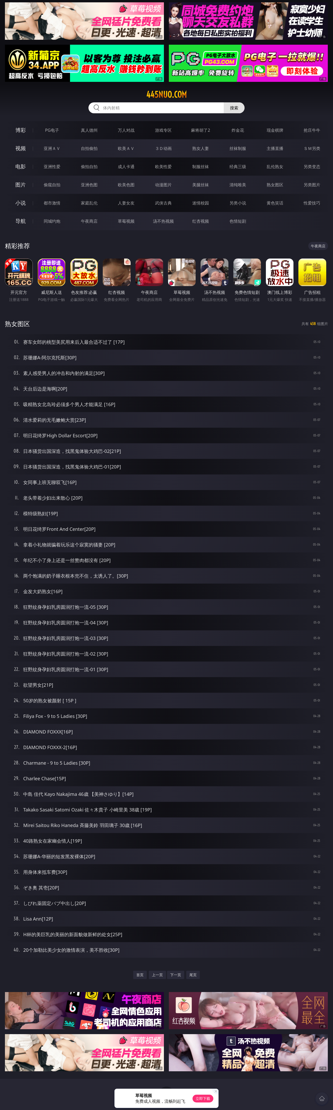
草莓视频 (126, 221)
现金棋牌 (275, 130)
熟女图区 (275, 185)
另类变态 (312, 166)
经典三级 (237, 166)
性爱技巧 (312, 203)
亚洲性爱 (52, 166)
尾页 (193, 974)
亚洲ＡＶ (52, 148)
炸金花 (238, 130)
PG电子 (52, 130)
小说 (20, 202)
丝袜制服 (237, 148)
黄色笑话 (275, 203)
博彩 (20, 130)
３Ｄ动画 (163, 148)
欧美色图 (126, 185)
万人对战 (126, 130)
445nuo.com (166, 94)
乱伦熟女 (275, 166)
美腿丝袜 (200, 185)
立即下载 (203, 1098)
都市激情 (52, 203)
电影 (20, 166)
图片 (20, 184)
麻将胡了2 (200, 130)
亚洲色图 (89, 185)
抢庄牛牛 (312, 130)
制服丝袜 (200, 166)
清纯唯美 (237, 185)
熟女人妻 (200, 148)
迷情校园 (200, 203)
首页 (140, 974)
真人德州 (89, 130)
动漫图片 (163, 185)
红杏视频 (200, 221)
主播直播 (275, 148)
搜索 (234, 108)
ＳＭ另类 (312, 148)
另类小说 (237, 203)
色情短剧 (237, 221)
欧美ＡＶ (126, 148)
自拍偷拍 (89, 148)
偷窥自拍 (52, 185)
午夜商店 (89, 221)
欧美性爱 (163, 166)
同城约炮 (52, 221)
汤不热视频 (163, 221)
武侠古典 (163, 203)
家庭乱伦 (89, 203)
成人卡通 (126, 166)
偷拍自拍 (89, 166)
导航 (20, 220)
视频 (20, 148)
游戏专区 (163, 130)
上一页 (157, 974)
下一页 (175, 974)
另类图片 (312, 185)
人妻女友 (126, 203)
